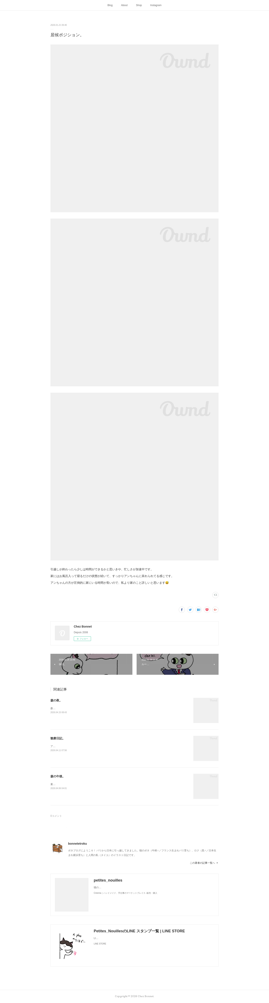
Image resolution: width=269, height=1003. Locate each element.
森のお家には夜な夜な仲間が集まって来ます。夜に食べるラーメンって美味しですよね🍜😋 (102, 708)
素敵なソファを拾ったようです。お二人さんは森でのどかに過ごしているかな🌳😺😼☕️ (100, 784)
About (124, 5)
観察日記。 (57, 738)
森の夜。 (56, 700)
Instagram (155, 5)
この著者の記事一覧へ (204, 862)
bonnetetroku (77, 843)
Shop (139, 5)
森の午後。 (57, 776)
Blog (110, 5)
